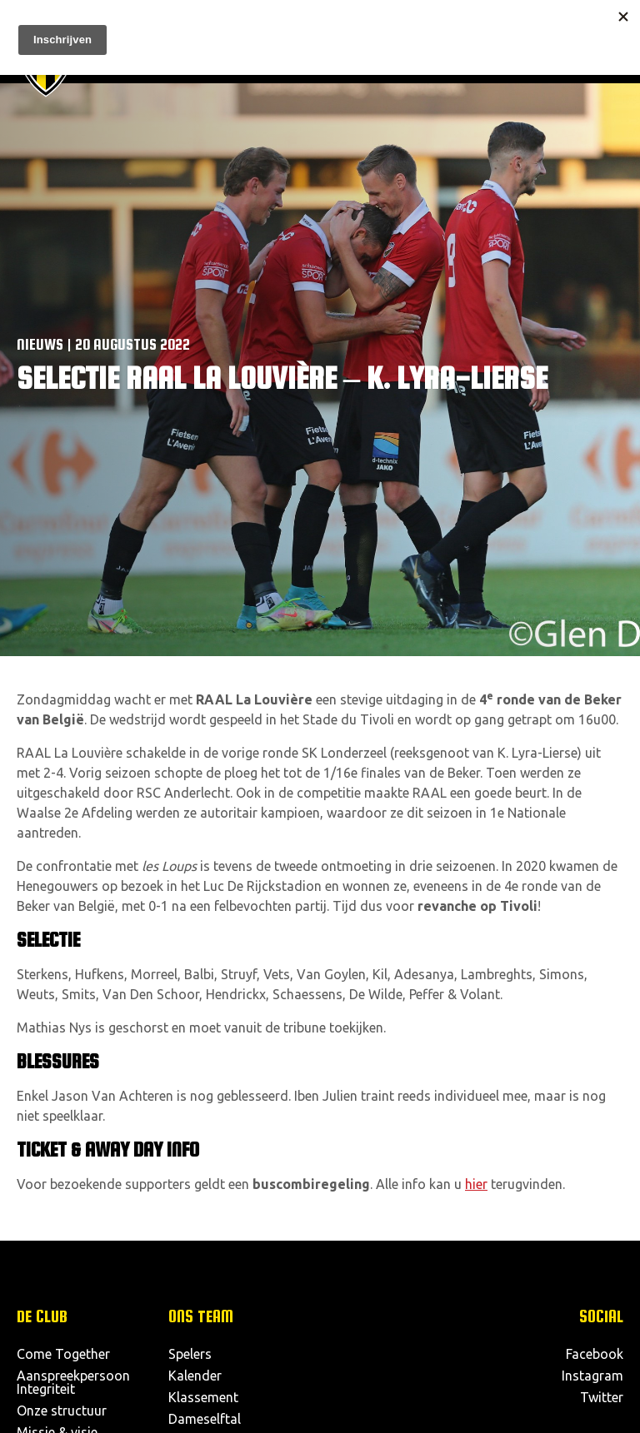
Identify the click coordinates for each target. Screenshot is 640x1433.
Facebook (594, 1353)
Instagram (592, 1375)
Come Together (63, 1353)
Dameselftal (204, 1418)
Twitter (601, 1397)
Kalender (195, 1375)
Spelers (190, 1353)
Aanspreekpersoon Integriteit (73, 1382)
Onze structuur (62, 1410)
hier (476, 1184)
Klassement (203, 1397)
